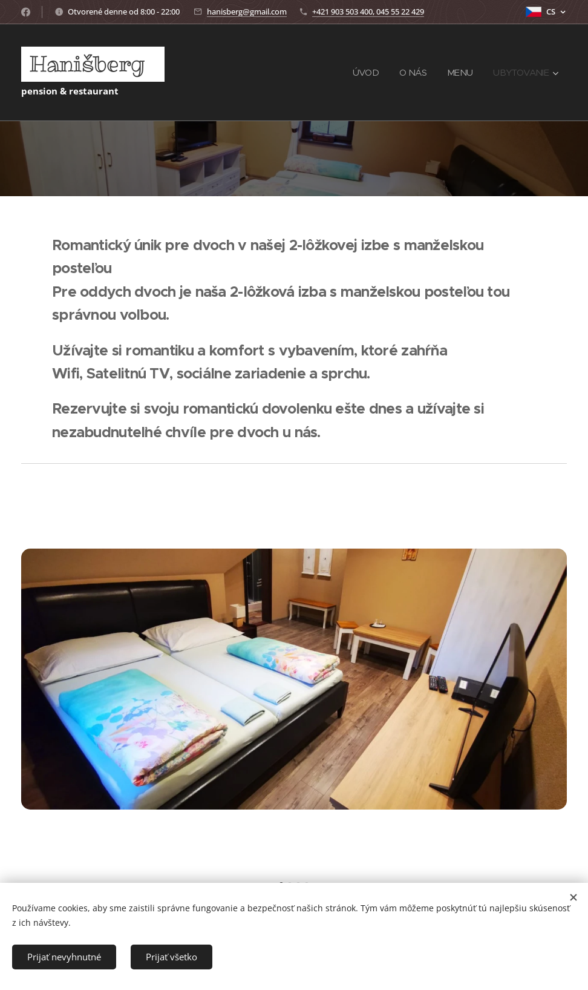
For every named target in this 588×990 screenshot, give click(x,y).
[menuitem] (357, 73)
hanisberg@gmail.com (247, 11)
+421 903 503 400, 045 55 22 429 (368, 11)
